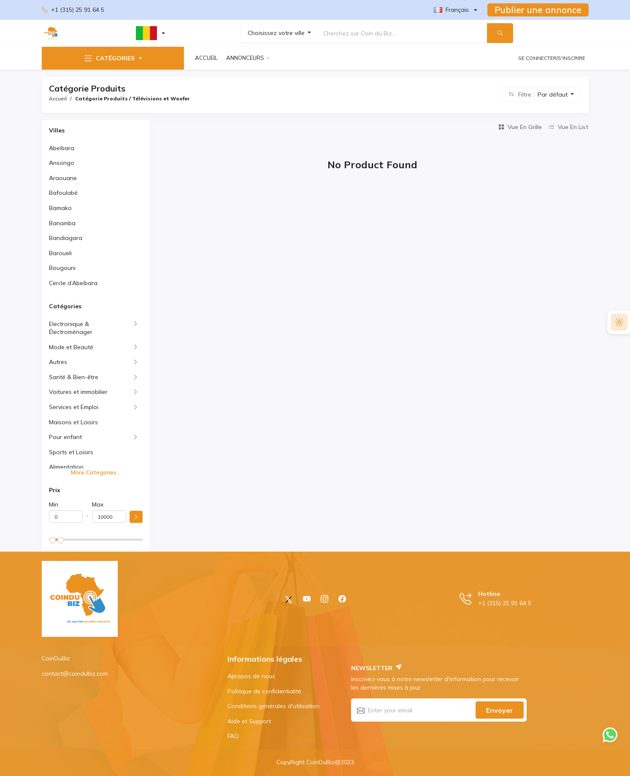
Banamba (62, 223)
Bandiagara (65, 238)
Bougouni (62, 268)
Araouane (63, 178)
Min (53, 504)
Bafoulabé (63, 193)
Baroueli (60, 253)
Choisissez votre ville (277, 33)
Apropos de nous (251, 676)
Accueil (206, 57)
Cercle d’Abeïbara (73, 283)
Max (97, 504)
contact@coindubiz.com (75, 673)
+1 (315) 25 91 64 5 (73, 10)
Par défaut (553, 94)
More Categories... (95, 472)
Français (451, 9)
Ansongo (61, 163)
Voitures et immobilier (78, 392)
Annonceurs (245, 57)
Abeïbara (61, 148)
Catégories (109, 58)
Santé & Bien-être (73, 377)
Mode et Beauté (71, 347)
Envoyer (499, 710)
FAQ (233, 736)
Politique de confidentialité (264, 691)
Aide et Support (249, 721)
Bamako (60, 208)
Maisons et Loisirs (73, 422)
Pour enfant (65, 437)
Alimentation (66, 467)
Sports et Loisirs (71, 452)
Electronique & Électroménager (70, 328)
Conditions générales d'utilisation (273, 706)
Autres (58, 362)
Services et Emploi (73, 407)
